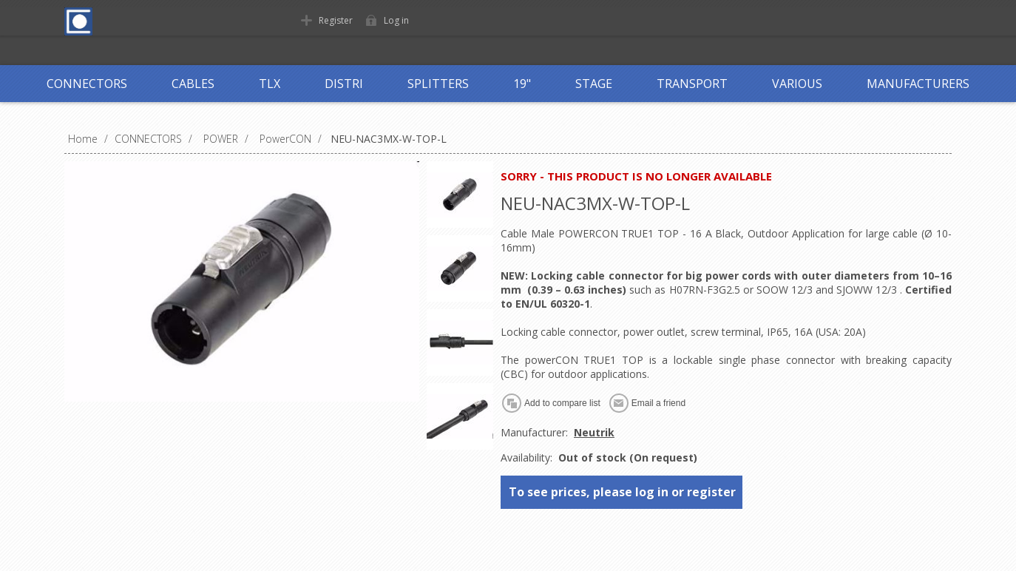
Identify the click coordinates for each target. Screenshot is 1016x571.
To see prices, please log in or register (622, 492)
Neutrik (594, 432)
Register (336, 20)
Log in (396, 20)
